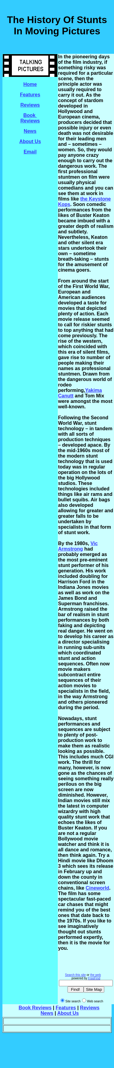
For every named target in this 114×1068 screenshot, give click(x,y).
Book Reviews (35, 1007)
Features (30, 94)
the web (95, 975)
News (30, 131)
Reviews (30, 105)
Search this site (75, 975)
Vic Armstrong (78, 546)
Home (30, 84)
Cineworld (97, 888)
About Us (30, 141)
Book (30, 115)
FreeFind (94, 978)
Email (30, 151)
